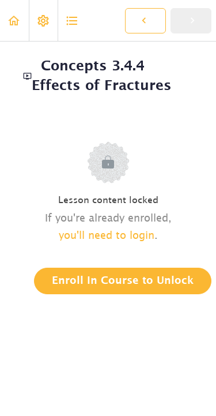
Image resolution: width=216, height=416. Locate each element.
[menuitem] (43, 20)
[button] (14, 20)
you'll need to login (106, 236)
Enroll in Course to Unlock (123, 281)
